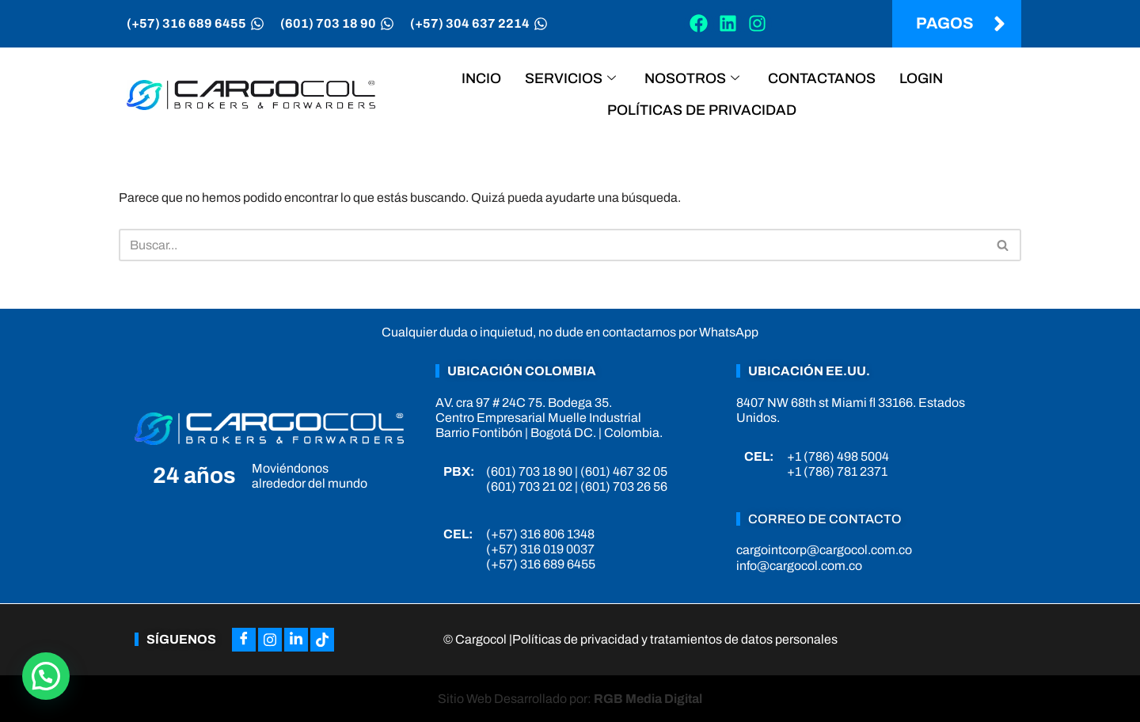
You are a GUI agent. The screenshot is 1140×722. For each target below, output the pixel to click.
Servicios (570, 78)
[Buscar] (552, 245)
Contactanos (822, 78)
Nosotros (691, 78)
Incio (481, 78)
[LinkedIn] (296, 640)
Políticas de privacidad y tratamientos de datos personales (675, 639)
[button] (46, 676)
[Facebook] (244, 640)
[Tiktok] (322, 640)
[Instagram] (270, 640)
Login (921, 78)
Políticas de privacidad (701, 110)
